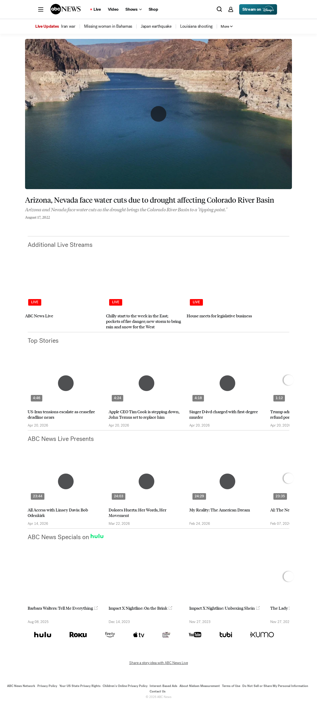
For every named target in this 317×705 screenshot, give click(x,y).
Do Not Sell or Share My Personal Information (275, 686)
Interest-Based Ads (163, 686)
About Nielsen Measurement (199, 686)
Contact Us (158, 691)
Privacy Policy (47, 686)
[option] (63, 297)
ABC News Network (21, 686)
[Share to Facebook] (26, 224)
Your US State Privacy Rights (80, 686)
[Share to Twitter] (37, 224)
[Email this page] (47, 224)
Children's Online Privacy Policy (125, 686)
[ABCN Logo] (65, 9)
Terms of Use (231, 686)
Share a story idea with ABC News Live (158, 663)
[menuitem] (68, 26)
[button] (40, 9)
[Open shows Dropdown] (133, 9)
